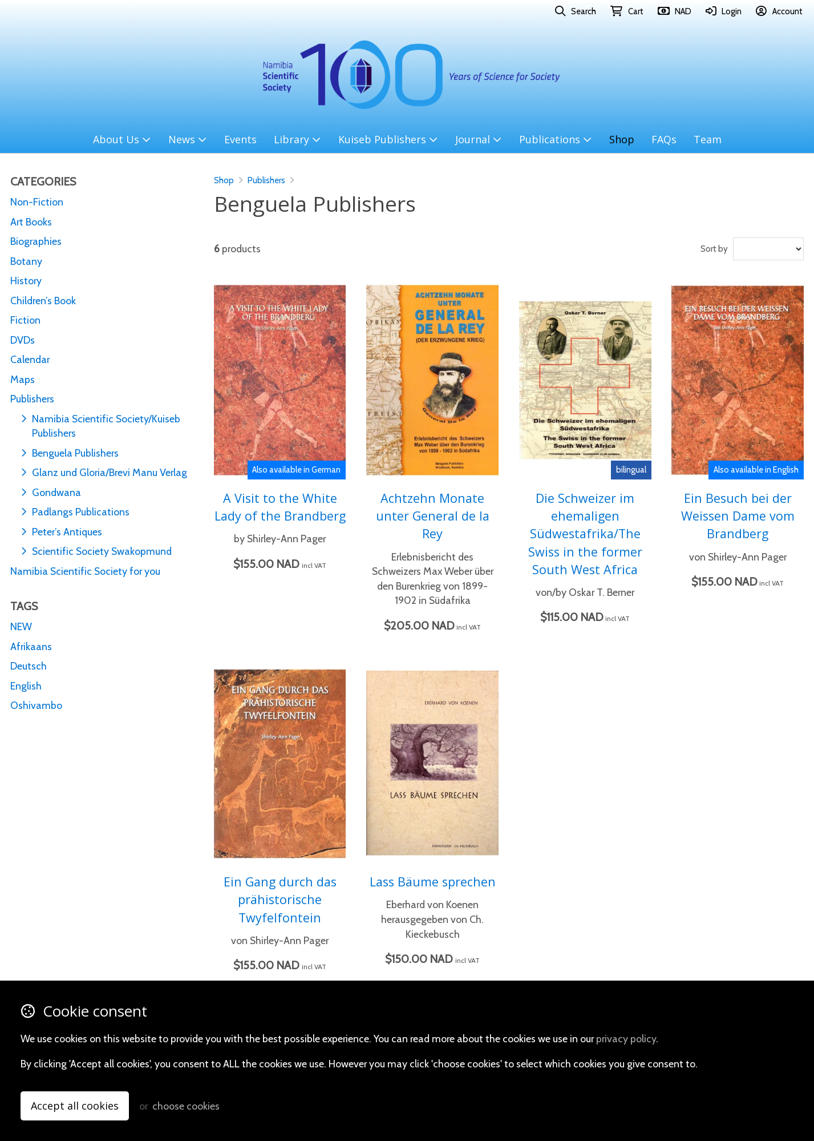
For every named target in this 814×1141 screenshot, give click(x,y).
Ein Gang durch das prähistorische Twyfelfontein (280, 899)
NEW (21, 626)
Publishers (266, 180)
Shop (224, 180)
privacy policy (626, 1039)
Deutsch (28, 666)
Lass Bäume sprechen (433, 881)
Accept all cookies (75, 1105)
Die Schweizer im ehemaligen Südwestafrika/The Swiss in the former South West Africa (585, 533)
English (26, 686)
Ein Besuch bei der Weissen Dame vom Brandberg (738, 516)
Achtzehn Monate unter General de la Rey (432, 516)
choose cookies (186, 1106)
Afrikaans (31, 646)
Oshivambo (36, 705)
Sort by (714, 249)
